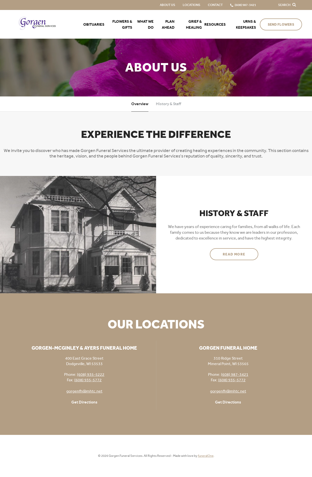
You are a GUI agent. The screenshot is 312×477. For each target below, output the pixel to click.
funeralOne (206, 456)
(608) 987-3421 (234, 374)
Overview (139, 103)
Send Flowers (281, 24)
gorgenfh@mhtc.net (84, 391)
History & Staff (168, 103)
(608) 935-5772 (88, 380)
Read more (240, 252)
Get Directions (84, 402)
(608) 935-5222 (90, 374)
